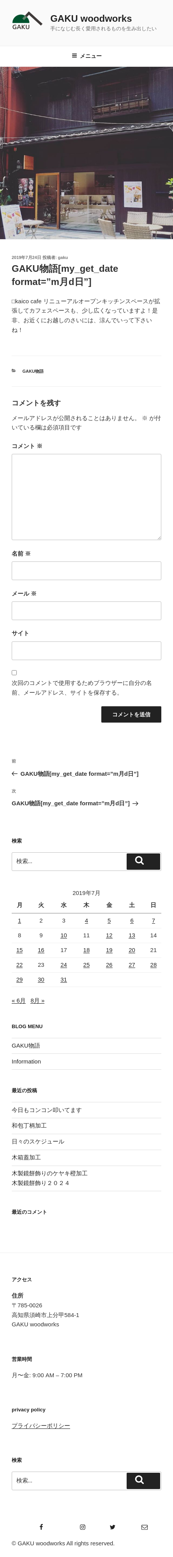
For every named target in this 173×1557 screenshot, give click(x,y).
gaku (63, 257)
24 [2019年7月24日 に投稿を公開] (63, 964)
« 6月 (19, 1000)
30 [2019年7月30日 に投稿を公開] (41, 979)
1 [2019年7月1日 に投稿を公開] (19, 920)
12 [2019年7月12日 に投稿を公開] (109, 935)
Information (26, 1061)
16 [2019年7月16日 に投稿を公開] (41, 950)
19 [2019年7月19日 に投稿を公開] (109, 950)
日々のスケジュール (38, 1141)
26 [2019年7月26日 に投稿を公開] (109, 964)
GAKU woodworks (91, 18)
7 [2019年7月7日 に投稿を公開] (153, 920)
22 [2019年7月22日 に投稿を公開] (19, 964)
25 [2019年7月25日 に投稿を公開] (86, 964)
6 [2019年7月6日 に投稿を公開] (131, 920)
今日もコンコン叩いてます (47, 1110)
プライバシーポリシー (41, 1425)
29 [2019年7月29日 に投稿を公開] (19, 979)
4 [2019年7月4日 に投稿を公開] (86, 920)
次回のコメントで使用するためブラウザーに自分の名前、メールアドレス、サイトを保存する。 (82, 687)
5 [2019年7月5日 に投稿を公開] (109, 920)
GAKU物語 (33, 371)
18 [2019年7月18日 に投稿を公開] (86, 950)
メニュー (87, 56)
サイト (20, 633)
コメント (27, 446)
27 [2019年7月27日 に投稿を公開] (132, 964)
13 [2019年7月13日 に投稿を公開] (132, 935)
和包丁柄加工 (29, 1125)
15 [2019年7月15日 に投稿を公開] (19, 950)
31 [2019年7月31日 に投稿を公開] (63, 979)
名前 (21, 553)
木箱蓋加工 (26, 1157)
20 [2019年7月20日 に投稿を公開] (132, 950)
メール (24, 593)
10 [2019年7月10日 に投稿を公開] (63, 935)
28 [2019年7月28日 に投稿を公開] (153, 964)
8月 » (37, 1000)
